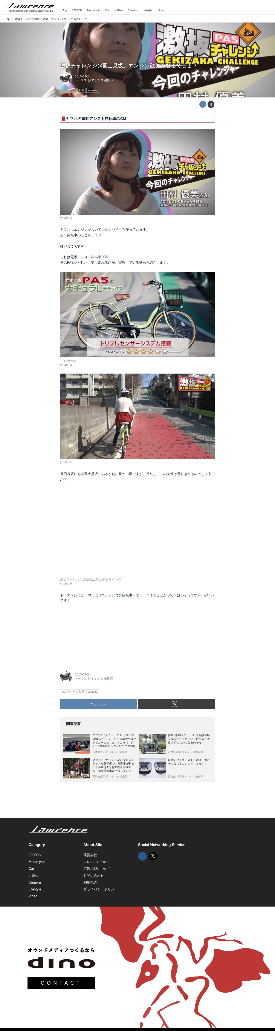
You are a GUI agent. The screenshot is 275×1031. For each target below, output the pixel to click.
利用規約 (90, 882)
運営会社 (90, 855)
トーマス (81, 80)
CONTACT (61, 983)
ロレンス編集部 (102, 80)
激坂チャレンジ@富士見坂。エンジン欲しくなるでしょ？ (128, 65)
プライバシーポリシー (100, 889)
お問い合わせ (93, 875)
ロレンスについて (97, 862)
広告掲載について (97, 869)
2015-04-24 (83, 76)
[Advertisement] (92, 635)
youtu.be (66, 218)
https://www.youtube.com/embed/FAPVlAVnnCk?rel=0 (137, 532)
